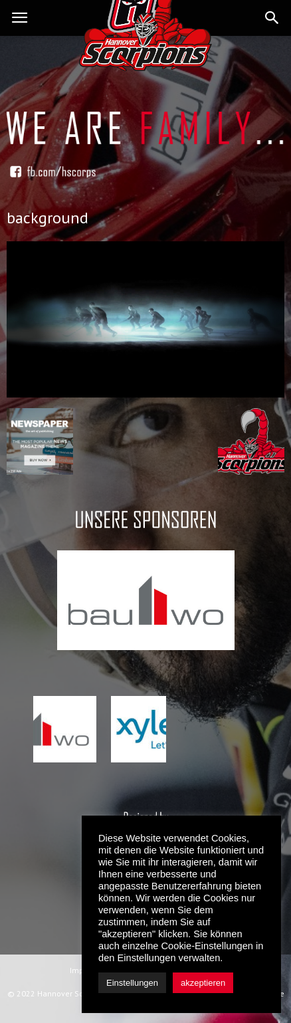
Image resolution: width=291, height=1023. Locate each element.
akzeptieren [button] (203, 983)
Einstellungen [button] (132, 983)
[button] (272, 18)
